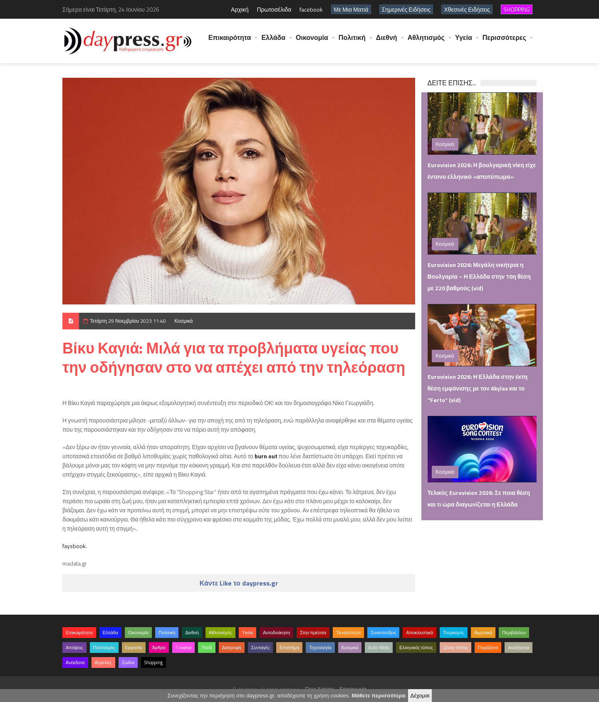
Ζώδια (128, 662)
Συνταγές (260, 647)
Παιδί (206, 647)
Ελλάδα (273, 42)
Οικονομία (312, 42)
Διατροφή (231, 647)
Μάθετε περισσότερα (378, 695)
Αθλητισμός (426, 42)
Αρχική (240, 9)
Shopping (153, 662)
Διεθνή (386, 42)
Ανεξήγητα (518, 647)
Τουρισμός (453, 632)
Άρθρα (159, 647)
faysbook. (74, 545)
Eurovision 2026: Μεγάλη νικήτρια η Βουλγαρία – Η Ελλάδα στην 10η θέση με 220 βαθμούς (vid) (479, 276)
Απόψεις (74, 647)
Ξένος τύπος (455, 647)
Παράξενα (488, 647)
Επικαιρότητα (229, 42)
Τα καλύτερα (348, 632)
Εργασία (133, 647)
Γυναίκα (183, 647)
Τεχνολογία (320, 647)
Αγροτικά (483, 632)
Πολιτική (352, 42)
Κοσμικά (183, 321)
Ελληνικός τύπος (416, 647)
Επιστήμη (289, 647)
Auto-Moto (378, 647)
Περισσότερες (504, 42)
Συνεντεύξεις (383, 632)
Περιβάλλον (514, 632)
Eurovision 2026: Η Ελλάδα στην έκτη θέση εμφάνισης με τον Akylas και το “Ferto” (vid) (478, 388)
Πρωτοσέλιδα (274, 9)
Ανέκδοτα (75, 662)
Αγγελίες (103, 662)
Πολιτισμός (104, 647)
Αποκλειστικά (419, 632)
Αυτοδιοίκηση (276, 632)
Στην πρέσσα (313, 632)
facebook (311, 9)
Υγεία (463, 42)
